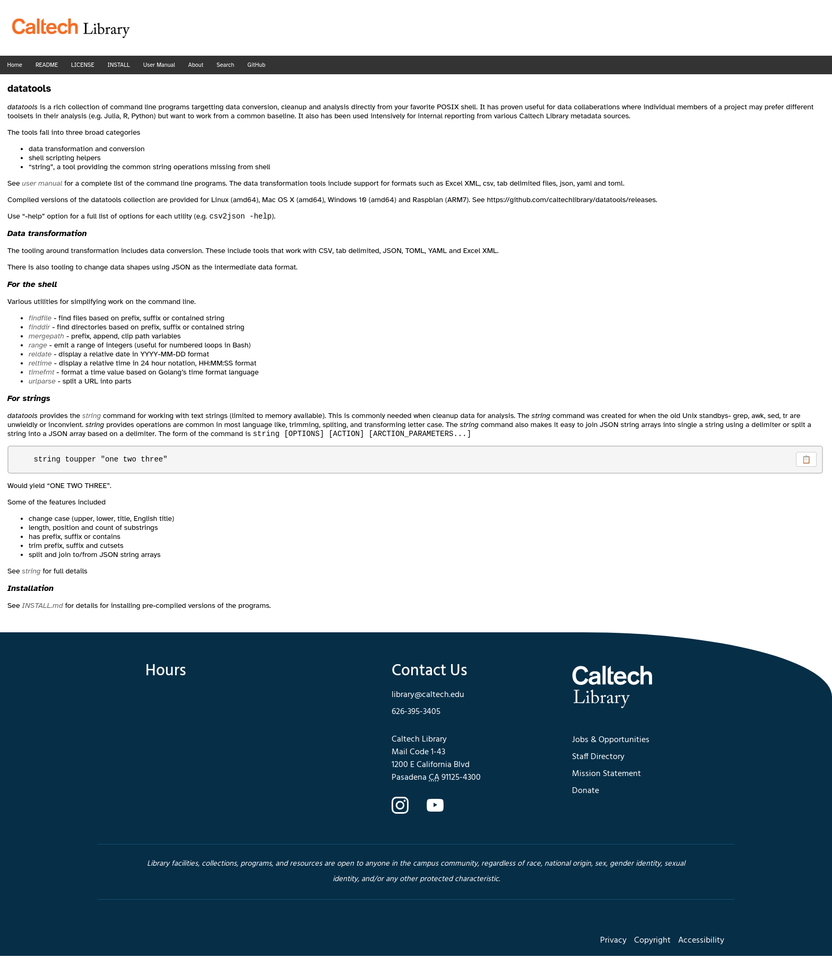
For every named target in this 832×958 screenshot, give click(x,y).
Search (225, 65)
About (195, 65)
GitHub (256, 65)
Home (14, 65)
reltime (40, 364)
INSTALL (118, 65)
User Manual (159, 65)
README (47, 65)
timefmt (41, 373)
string (91, 416)
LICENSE (82, 65)
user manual (42, 183)
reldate (40, 355)
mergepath (46, 337)
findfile (40, 319)
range (38, 346)
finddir (39, 328)
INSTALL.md (42, 607)
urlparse (42, 382)
